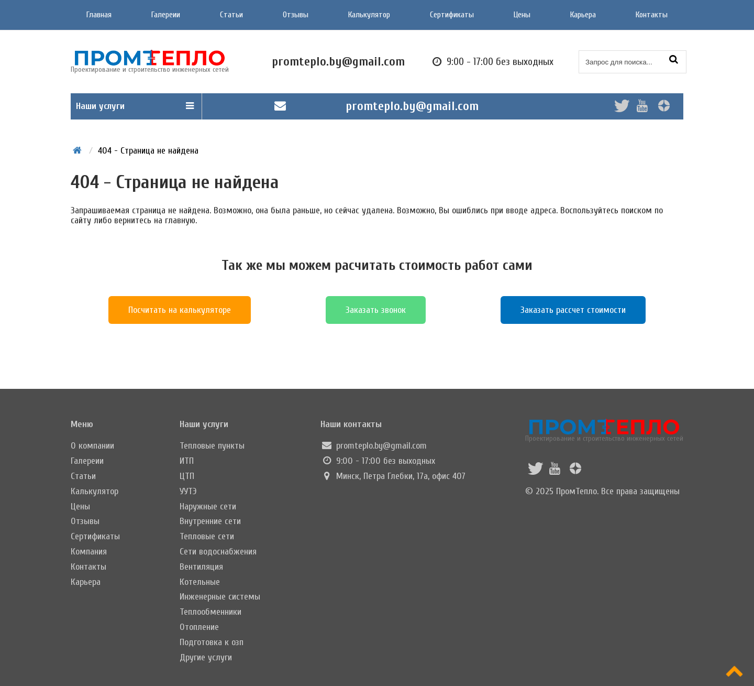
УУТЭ (188, 491)
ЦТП (187, 476)
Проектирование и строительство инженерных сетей (604, 430)
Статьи (231, 14)
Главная (99, 14)
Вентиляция (201, 566)
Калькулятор (369, 14)
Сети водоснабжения (218, 551)
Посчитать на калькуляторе (179, 309)
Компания (89, 551)
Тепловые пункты (212, 445)
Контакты (652, 14)
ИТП (187, 460)
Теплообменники (210, 611)
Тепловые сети (207, 536)
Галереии (165, 14)
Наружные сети (208, 506)
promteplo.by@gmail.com (412, 106)
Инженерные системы (220, 596)
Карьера (583, 14)
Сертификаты (452, 14)
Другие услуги (206, 657)
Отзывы (295, 14)
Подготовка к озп (211, 642)
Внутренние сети (210, 521)
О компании (92, 445)
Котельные (200, 581)
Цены (522, 14)
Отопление (199, 627)
